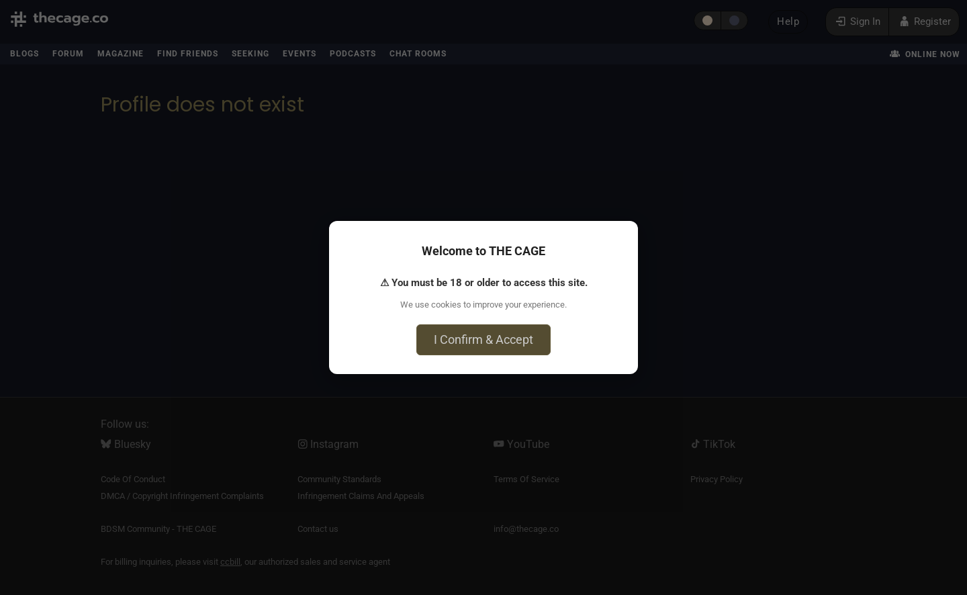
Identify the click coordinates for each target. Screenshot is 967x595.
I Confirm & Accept (483, 339)
